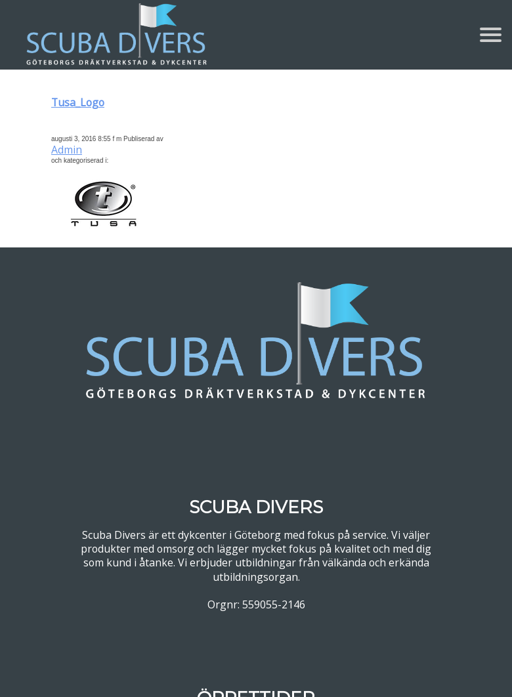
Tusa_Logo (77, 102)
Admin (66, 149)
